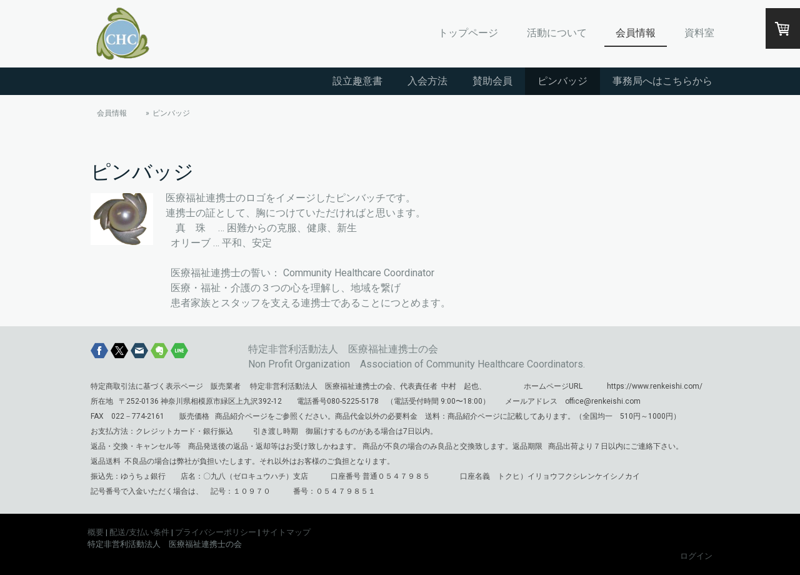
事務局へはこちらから (662, 81)
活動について (557, 33)
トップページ (468, 33)
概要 (96, 532)
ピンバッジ (563, 81)
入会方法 (428, 81)
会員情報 (636, 33)
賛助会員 (492, 81)
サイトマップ (286, 532)
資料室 (699, 33)
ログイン (696, 556)
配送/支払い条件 (139, 532)
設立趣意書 (357, 81)
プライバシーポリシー (215, 532)
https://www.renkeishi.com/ (654, 386)
